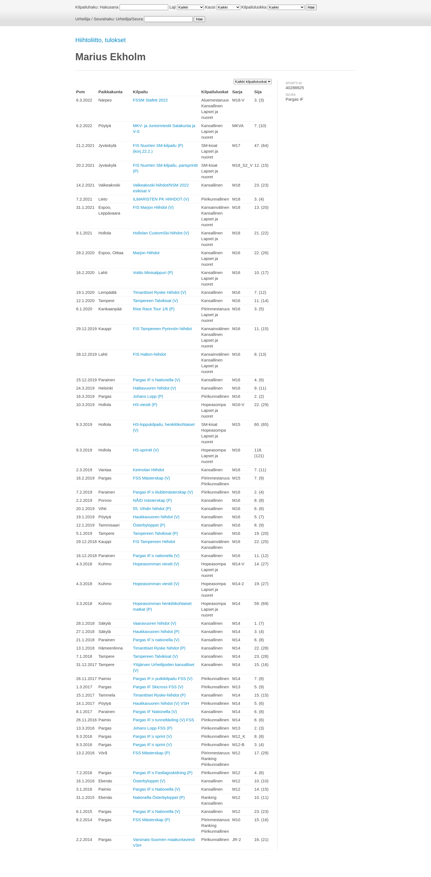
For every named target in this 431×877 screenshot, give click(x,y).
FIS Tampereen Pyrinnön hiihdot (162, 328)
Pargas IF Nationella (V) (155, 711)
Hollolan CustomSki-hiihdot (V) (161, 233)
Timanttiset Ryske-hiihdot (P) (159, 695)
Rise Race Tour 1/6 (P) (154, 308)
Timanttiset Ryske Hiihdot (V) (159, 292)
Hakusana (109, 7)
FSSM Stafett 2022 (150, 100)
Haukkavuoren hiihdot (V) (156, 516)
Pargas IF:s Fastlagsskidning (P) (163, 772)
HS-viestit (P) (145, 404)
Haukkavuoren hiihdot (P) (156, 631)
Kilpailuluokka (254, 7)
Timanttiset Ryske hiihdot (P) (159, 648)
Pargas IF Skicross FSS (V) (158, 686)
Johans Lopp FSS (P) (152, 728)
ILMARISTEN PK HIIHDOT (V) (161, 199)
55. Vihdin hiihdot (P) (152, 508)
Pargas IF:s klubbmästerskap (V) (163, 492)
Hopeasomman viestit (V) (156, 563)
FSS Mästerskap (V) (151, 478)
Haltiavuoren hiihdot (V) (154, 388)
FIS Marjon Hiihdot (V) (153, 207)
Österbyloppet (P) (149, 525)
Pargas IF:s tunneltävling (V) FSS (163, 719)
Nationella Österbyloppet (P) (159, 797)
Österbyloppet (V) (149, 781)
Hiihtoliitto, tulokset (100, 40)
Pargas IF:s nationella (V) (156, 555)
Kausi (210, 7)
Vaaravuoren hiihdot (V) (154, 623)
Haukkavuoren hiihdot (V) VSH (161, 703)
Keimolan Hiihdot (148, 469)
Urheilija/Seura (129, 19)
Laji (172, 7)
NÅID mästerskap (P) (152, 500)
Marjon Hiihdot (146, 252)
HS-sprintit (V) (146, 450)
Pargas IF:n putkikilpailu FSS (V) (163, 678)
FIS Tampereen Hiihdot (154, 541)
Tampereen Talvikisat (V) (155, 300)
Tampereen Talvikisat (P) (155, 533)
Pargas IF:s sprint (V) (152, 736)
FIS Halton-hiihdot (149, 354)
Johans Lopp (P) (148, 396)
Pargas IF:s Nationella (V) (156, 379)
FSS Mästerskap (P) (151, 752)
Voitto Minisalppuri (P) (153, 272)
